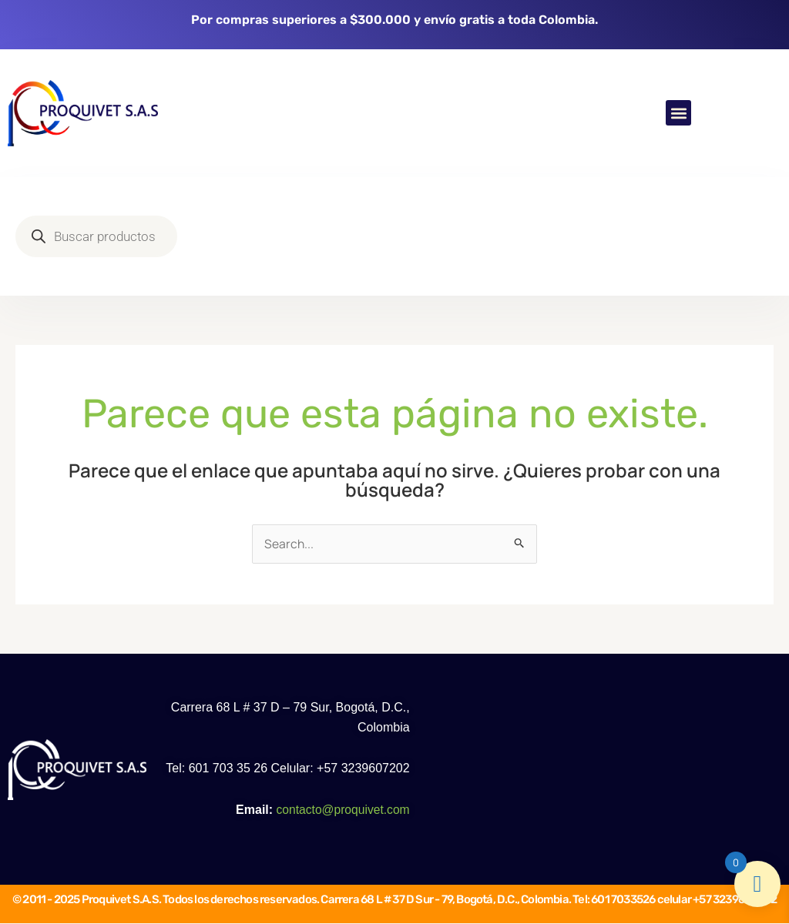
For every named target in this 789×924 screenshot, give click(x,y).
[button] (678, 113)
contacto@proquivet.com (341, 810)
